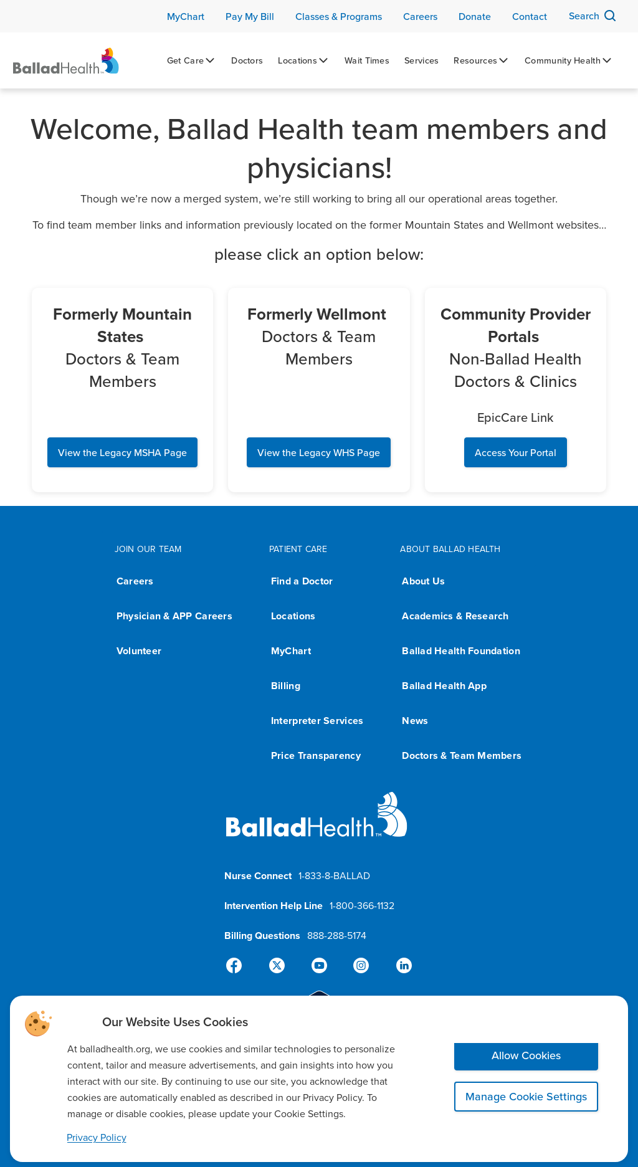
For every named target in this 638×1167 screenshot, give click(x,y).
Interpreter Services (317, 720)
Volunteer (139, 651)
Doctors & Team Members (461, 755)
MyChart (291, 651)
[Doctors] (247, 60)
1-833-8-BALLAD (334, 875)
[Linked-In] (399, 966)
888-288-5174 (336, 935)
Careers (135, 581)
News (415, 720)
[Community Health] (568, 60)
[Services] (421, 60)
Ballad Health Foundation (461, 651)
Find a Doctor (302, 581)
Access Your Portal (515, 452)
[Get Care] (191, 60)
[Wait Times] (367, 60)
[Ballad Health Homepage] (66, 60)
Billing (285, 686)
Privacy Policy (96, 1137)
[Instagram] (359, 966)
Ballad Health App (444, 686)
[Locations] (304, 60)
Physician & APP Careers (174, 616)
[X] (279, 966)
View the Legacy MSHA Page (122, 452)
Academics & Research (455, 616)
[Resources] (481, 60)
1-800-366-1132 (362, 905)
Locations (293, 616)
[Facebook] (239, 966)
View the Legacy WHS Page (318, 452)
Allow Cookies (526, 1055)
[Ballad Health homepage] (316, 824)
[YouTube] (319, 966)
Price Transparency (316, 755)
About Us (423, 581)
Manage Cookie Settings (526, 1096)
